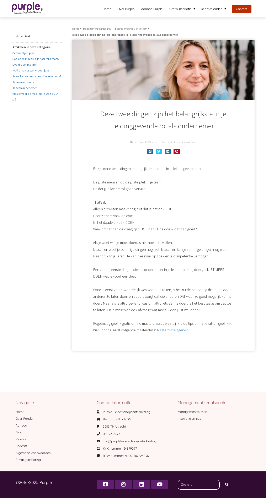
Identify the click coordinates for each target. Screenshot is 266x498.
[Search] (227, 485)
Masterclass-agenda (172, 330)
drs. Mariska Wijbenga (146, 142)
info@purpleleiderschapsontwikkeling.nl (131, 441)
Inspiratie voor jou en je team (182, 142)
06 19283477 (111, 434)
